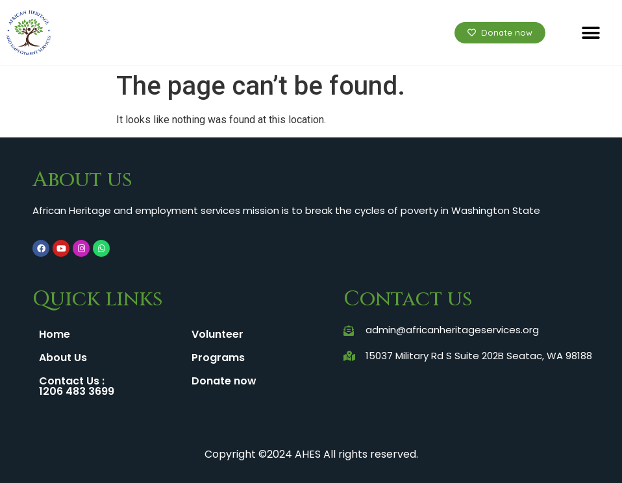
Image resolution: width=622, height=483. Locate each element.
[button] (591, 32)
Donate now (224, 380)
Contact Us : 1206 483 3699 (76, 386)
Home (54, 334)
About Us (63, 357)
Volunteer (217, 334)
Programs (218, 357)
